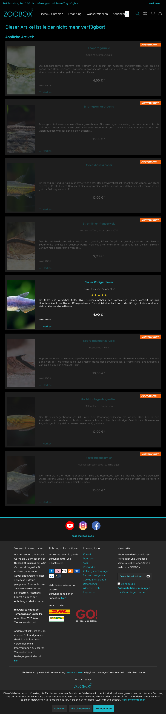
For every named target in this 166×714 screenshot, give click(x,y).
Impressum (89, 592)
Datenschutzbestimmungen (134, 588)
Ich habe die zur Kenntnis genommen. (134, 588)
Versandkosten (74, 672)
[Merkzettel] (152, 13)
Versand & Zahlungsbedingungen (96, 569)
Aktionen (154, 3)
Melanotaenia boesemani (99, 406)
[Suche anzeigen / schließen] (137, 13)
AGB (85, 562)
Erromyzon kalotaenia (99, 106)
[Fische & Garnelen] (51, 14)
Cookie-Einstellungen (95, 579)
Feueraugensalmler (99, 457)
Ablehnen (59, 708)
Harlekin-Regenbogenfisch (99, 399)
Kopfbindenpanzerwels (99, 340)
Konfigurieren (104, 708)
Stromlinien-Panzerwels (99, 223)
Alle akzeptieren (80, 708)
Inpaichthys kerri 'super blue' (99, 289)
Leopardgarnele (99, 48)
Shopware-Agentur (94, 575)
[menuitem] (145, 13)
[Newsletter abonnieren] (148, 576)
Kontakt (87, 554)
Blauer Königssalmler (99, 282)
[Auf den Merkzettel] (45, 92)
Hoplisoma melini (99, 347)
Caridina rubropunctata (99, 54)
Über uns (88, 558)
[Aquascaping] (121, 14)
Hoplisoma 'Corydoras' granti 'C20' (98, 230)
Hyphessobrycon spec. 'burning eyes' (99, 464)
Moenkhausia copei (99, 165)
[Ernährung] (74, 14)
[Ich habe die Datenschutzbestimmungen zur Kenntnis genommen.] (119, 583)
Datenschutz (90, 583)
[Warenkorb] (160, 13)
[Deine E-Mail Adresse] (131, 576)
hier (16, 660)
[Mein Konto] (145, 13)
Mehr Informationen (133, 699)
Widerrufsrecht (92, 588)
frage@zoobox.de (83, 535)
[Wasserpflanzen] (97, 14)
